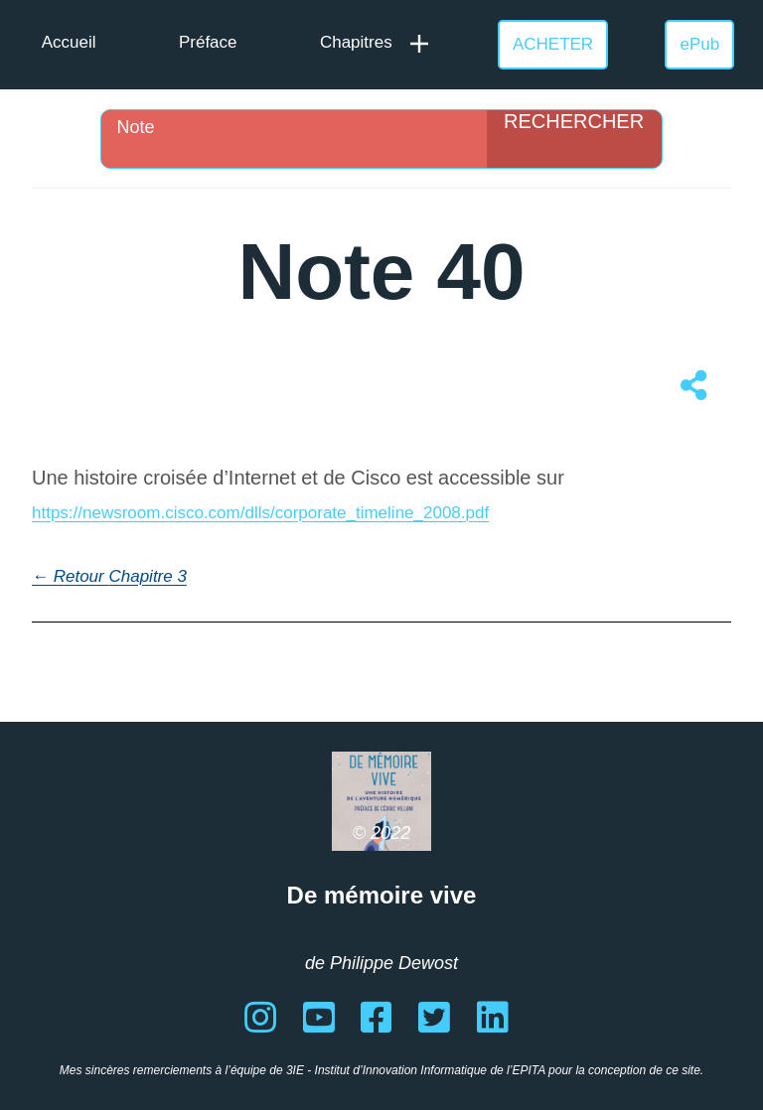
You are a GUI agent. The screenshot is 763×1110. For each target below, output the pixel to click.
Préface (208, 42)
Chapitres (356, 42)
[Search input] (298, 127)
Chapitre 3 (147, 576)
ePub (700, 44)
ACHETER (553, 44)
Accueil (69, 42)
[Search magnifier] (574, 139)
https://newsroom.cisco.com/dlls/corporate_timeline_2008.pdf (260, 512)
